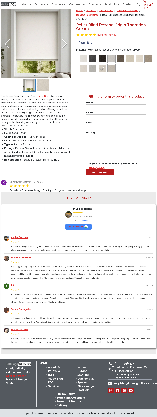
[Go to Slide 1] (35, 74)
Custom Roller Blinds (127, 10)
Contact (128, 4)
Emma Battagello (21, 309)
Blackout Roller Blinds (87, 15)
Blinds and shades (15, 376)
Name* (116, 106)
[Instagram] (111, 390)
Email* (116, 126)
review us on (78, 226)
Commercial (77, 4)
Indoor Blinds (106, 10)
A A (13, 285)
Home (79, 10)
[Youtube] (131, 390)
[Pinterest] (124, 390)
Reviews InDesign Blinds (16, 381)
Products (91, 10)
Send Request (100, 172)
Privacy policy (96, 167)
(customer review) (107, 34)
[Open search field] (138, 4)
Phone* (116, 116)
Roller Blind (43, 96)
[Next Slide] (65, 43)
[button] (36, 43)
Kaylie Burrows (19, 237)
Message (116, 146)
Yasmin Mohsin (19, 329)
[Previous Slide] (7, 43)
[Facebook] (117, 390)
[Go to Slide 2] (37, 74)
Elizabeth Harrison (21, 257)
